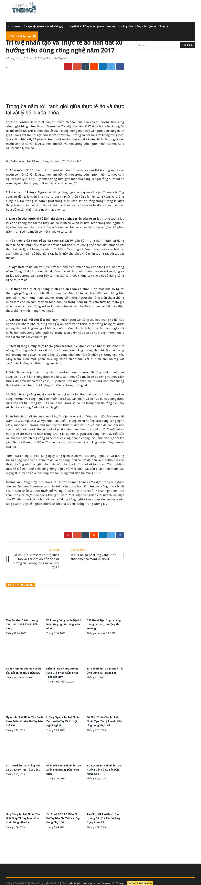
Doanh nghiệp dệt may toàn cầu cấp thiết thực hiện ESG (22, 670)
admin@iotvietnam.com (84, 879)
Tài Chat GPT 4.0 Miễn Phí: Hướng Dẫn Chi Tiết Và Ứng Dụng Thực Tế (105, 814)
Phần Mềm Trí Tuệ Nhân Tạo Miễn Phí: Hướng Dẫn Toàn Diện (63, 766)
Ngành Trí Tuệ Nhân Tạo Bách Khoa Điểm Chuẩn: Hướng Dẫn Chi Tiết (22, 718)
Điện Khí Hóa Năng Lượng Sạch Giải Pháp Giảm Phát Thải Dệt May (63, 670)
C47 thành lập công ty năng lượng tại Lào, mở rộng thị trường (103, 622)
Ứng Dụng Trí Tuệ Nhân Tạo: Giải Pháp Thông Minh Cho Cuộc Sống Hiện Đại (24, 814)
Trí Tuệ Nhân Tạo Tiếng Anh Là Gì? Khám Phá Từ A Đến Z (23, 766)
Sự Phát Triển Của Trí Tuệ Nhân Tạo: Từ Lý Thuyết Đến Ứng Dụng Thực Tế (104, 718)
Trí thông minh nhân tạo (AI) (51, 58)
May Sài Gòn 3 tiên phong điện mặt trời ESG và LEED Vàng (23, 622)
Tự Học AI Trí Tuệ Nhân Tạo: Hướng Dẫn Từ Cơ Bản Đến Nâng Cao (105, 766)
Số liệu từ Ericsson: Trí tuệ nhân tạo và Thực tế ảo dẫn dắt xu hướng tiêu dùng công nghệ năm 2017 (35, 557)
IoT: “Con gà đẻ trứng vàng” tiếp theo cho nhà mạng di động (95, 553)
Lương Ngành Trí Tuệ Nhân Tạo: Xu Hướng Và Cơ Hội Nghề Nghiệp (64, 718)
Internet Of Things (112, 879)
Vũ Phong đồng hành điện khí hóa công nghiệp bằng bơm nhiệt (64, 622)
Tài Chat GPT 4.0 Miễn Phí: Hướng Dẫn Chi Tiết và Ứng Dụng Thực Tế (64, 814)
